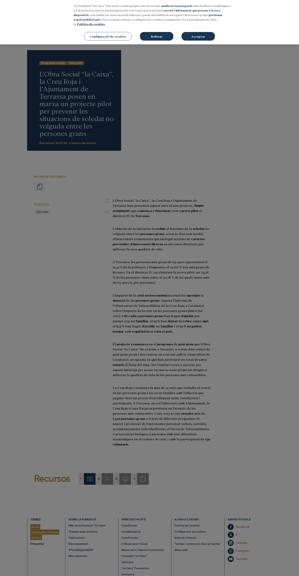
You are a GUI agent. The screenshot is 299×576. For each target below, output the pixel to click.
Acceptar (198, 29)
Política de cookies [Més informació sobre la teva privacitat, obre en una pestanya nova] (91, 17)
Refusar (156, 29)
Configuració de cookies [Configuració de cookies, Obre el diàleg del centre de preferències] (108, 29)
